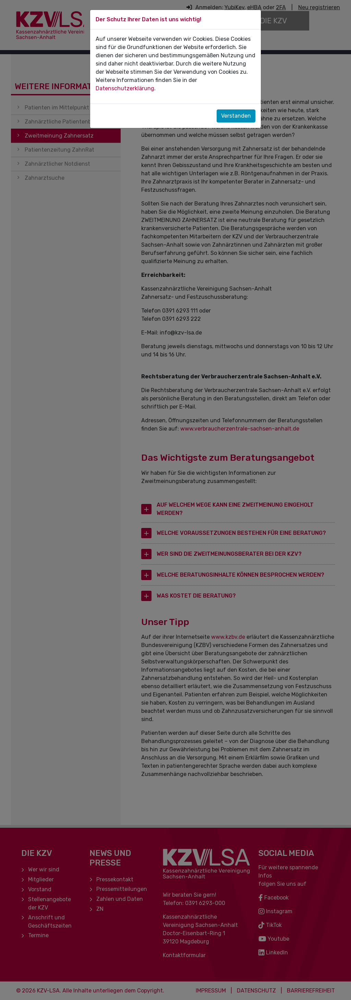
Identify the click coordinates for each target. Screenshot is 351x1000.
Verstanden (236, 116)
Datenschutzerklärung (125, 88)
